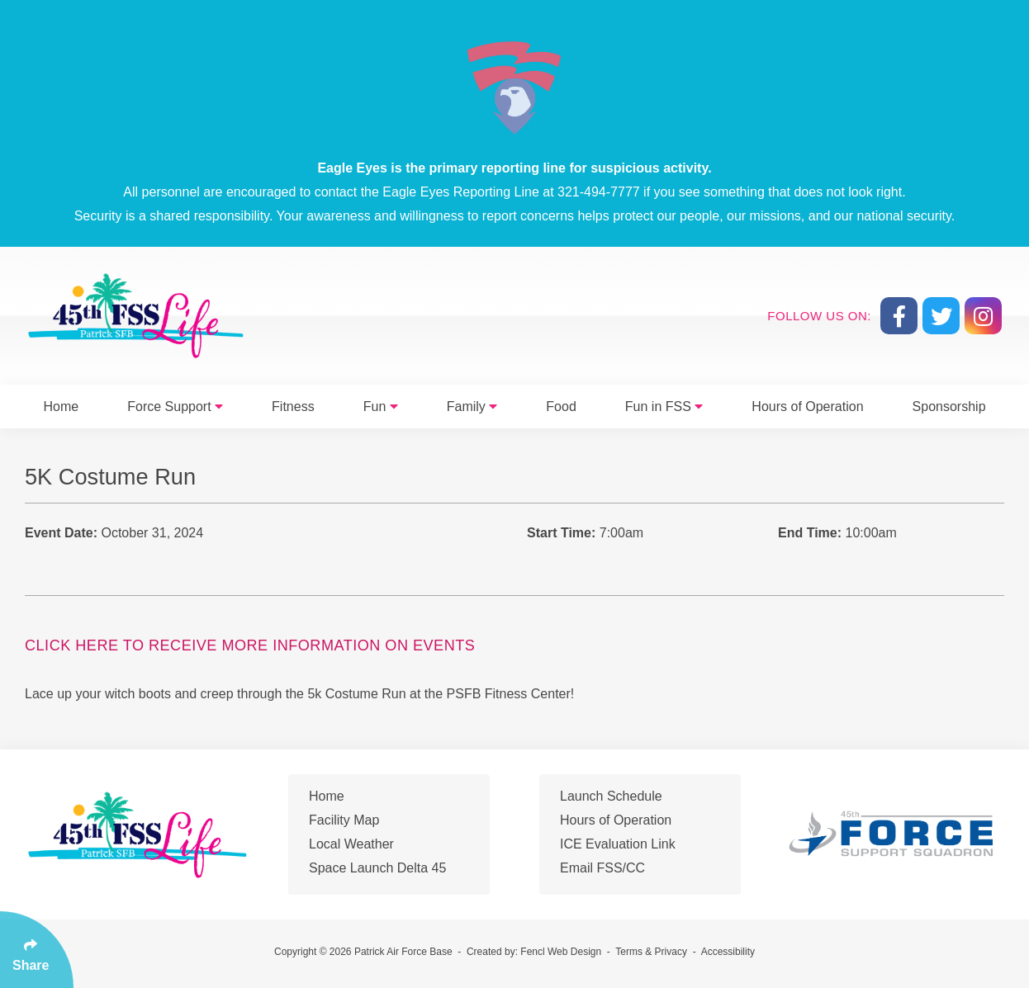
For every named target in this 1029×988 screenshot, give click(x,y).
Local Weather (351, 844)
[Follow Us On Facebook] (899, 315)
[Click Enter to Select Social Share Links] (37, 949)
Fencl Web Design (560, 951)
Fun (380, 406)
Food (561, 406)
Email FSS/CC (602, 868)
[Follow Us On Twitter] (941, 315)
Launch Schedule (611, 796)
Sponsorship (949, 406)
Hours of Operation (807, 406)
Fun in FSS (664, 406)
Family (472, 406)
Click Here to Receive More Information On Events (250, 645)
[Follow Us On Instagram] (983, 315)
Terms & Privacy (651, 951)
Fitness (293, 406)
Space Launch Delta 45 (377, 868)
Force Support (175, 406)
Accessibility (728, 951)
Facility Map (344, 820)
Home (61, 406)
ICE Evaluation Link (618, 844)
